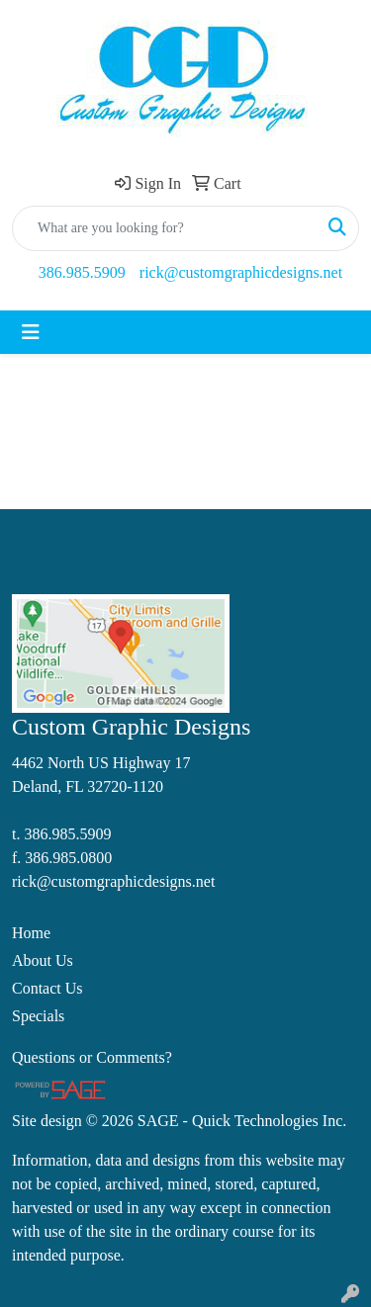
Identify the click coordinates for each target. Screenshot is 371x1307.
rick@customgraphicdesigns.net (240, 272)
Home (31, 932)
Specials (38, 1015)
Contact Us (47, 988)
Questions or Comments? (92, 1057)
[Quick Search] (165, 228)
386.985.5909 (82, 272)
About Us (42, 960)
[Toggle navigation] (30, 332)
